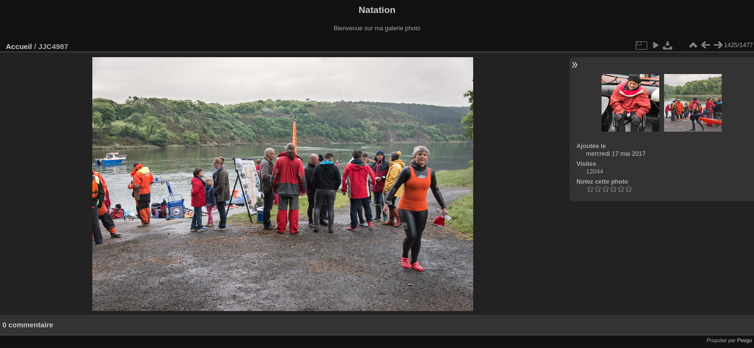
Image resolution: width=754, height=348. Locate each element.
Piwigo (744, 340)
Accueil (19, 46)
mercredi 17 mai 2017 (616, 153)
